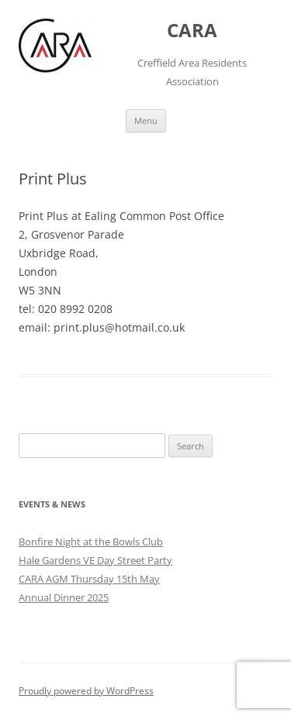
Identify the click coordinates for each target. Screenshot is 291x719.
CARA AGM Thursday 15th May (89, 579)
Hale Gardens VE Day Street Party (95, 560)
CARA (192, 31)
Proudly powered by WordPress (86, 690)
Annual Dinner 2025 (64, 597)
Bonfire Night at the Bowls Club (91, 542)
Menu (146, 120)
